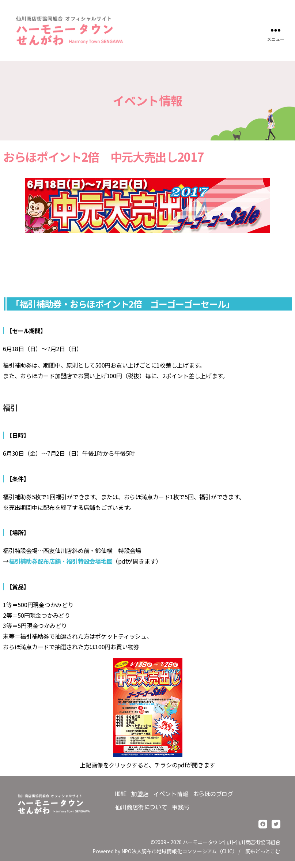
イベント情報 (171, 794)
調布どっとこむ (262, 851)
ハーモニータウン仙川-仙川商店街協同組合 (231, 842)
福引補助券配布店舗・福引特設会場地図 (61, 561)
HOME (120, 794)
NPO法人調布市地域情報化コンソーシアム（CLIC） (179, 851)
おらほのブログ (213, 794)
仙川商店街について (141, 807)
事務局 (180, 807)
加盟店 (139, 794)
